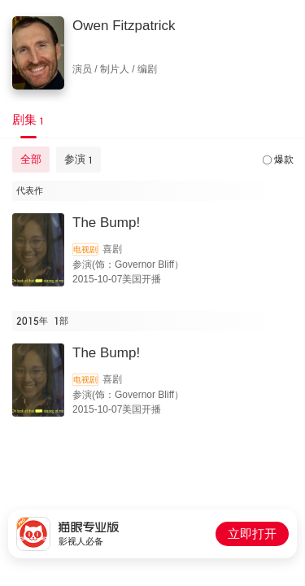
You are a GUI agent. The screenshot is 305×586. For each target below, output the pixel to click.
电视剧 (85, 249)
